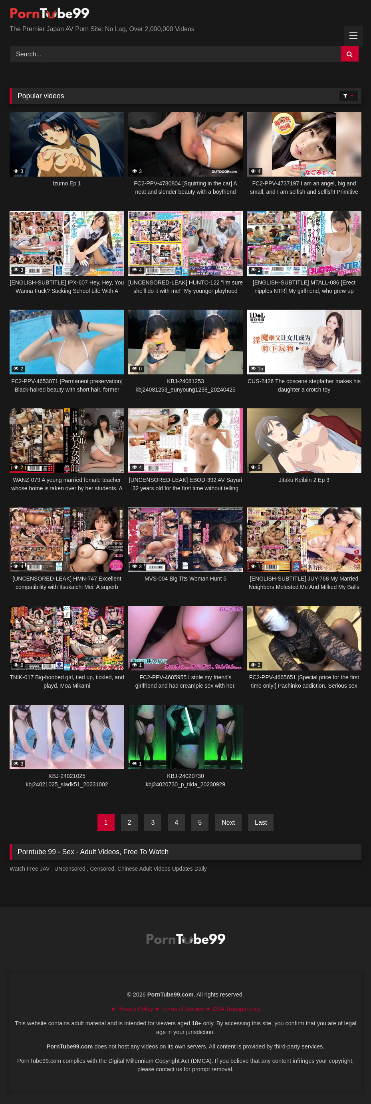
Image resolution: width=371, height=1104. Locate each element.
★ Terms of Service (180, 1009)
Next (228, 822)
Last (261, 822)
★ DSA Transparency (233, 1009)
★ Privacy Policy (133, 1009)
